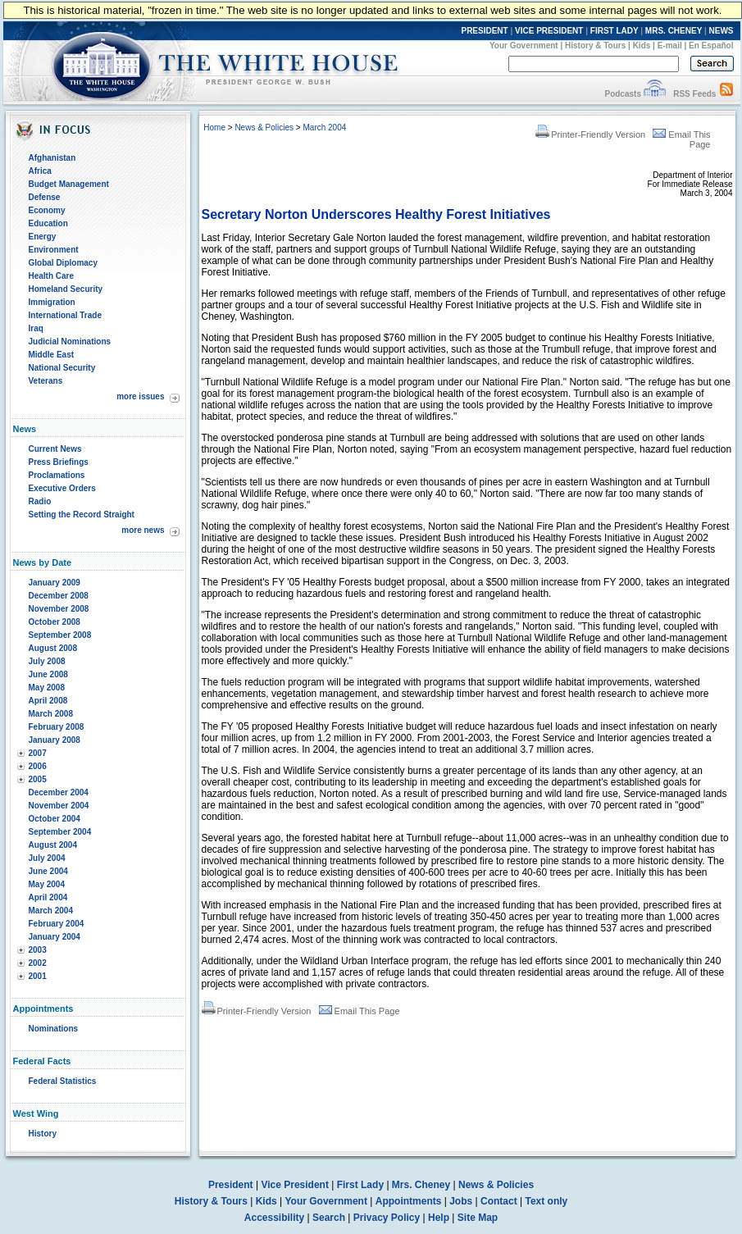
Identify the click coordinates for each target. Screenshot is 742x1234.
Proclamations (57, 475)
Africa (40, 170)
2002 (38, 963)
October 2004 (54, 818)
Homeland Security (66, 289)
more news (142, 530)
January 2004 (54, 936)
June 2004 (48, 871)
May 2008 (47, 687)
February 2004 (56, 923)
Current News (55, 448)
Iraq (36, 328)
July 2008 (47, 661)
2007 (38, 753)
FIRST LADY (614, 30)
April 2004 (48, 897)
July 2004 (47, 858)
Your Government (523, 45)
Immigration (52, 302)
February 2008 (56, 726)
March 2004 (51, 910)
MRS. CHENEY (673, 30)
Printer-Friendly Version (590, 134)
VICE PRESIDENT (549, 30)
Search (328, 1217)
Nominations (54, 1028)
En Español (711, 45)
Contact (498, 1201)
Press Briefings (59, 462)
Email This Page (359, 1011)
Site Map (477, 1217)
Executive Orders (62, 488)
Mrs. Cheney (421, 1185)
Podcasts (622, 93)
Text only (546, 1201)
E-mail (670, 45)
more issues (140, 396)
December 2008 (59, 595)
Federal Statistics (63, 1081)
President (230, 1185)
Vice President (295, 1185)
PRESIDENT (484, 30)
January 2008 (54, 739)
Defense (45, 197)
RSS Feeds (694, 93)
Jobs (460, 1201)
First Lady (360, 1185)
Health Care (52, 275)
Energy (43, 236)
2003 (38, 949)
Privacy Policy (386, 1217)
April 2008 (48, 700)
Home (214, 127)
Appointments (409, 1201)
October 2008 (54, 621)
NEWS (721, 30)
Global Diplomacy (63, 262)
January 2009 (54, 582)
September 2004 (60, 831)
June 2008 (48, 674)
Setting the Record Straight (81, 514)
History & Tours (595, 45)
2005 (38, 779)
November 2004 (59, 805)
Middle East (52, 354)
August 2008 (53, 648)
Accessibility (274, 1217)
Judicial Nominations (70, 341)
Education (48, 223)
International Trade (65, 315)
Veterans (46, 380)
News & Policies (264, 127)
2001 (38, 976)
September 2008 (60, 635)
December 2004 (59, 792)
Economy (47, 210)
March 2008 (51, 713)
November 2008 (59, 608)
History (43, 1133)
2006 (38, 766)
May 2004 (47, 884)
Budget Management (69, 184)
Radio (40, 501)
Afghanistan (52, 157)
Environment (54, 249)
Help (438, 1217)
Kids (642, 45)
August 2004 (53, 844)
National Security (62, 367)
